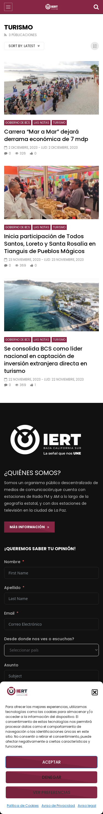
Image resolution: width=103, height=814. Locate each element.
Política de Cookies (23, 805)
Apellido (12, 587)
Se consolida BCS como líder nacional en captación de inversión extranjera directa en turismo (45, 360)
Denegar (51, 777)
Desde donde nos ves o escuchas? (39, 639)
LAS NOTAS (41, 123)
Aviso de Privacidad (58, 805)
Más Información (29, 527)
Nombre (12, 562)
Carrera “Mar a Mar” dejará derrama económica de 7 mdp (46, 135)
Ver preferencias (51, 792)
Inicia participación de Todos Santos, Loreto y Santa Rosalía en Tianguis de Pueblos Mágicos (50, 243)
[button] (95, 692)
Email (9, 613)
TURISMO (59, 123)
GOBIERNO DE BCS (17, 123)
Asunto (11, 665)
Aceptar (51, 762)
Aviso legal (87, 805)
